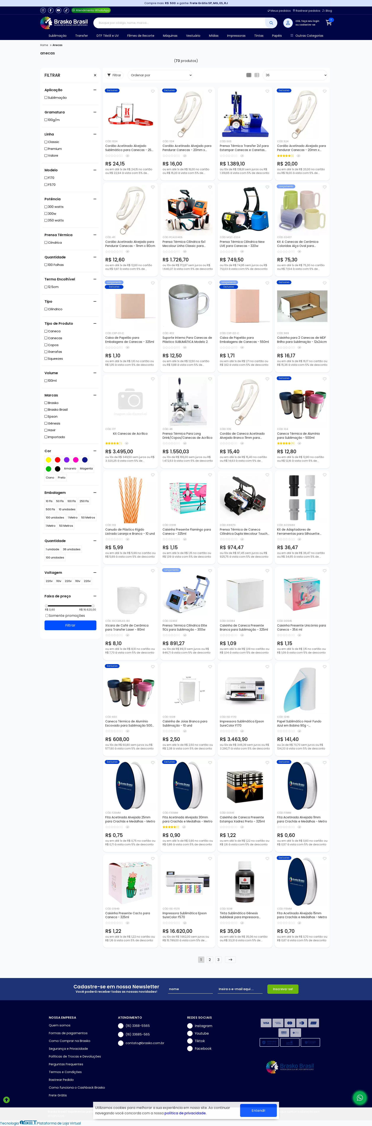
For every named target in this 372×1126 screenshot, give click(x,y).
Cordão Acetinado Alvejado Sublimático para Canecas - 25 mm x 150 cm (128, 148)
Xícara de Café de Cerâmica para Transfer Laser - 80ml (126, 627)
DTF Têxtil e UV (108, 35)
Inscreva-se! (283, 989)
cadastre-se (307, 24)
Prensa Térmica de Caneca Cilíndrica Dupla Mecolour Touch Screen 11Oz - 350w (243, 532)
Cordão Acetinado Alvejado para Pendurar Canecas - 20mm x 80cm (187, 148)
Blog (327, 11)
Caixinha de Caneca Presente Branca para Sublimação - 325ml (244, 627)
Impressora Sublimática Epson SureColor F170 (242, 723)
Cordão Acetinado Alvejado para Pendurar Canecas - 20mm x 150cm (301, 148)
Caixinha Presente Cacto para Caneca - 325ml (127, 915)
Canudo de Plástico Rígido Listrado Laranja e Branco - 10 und (130, 532)
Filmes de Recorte (140, 35)
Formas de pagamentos (68, 1033)
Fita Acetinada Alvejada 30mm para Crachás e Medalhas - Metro (187, 819)
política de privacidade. (185, 1113)
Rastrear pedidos (306, 11)
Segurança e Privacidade (68, 1048)
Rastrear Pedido (61, 1080)
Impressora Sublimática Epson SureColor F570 (185, 915)
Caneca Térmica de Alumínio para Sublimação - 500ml (298, 436)
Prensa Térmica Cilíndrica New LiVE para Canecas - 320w (242, 244)
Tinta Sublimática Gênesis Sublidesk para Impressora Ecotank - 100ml (239, 915)
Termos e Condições (65, 1072)
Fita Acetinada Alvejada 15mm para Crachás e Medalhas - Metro (302, 915)
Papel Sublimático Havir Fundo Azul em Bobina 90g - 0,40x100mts (299, 723)
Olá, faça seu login (307, 21)
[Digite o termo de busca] (179, 22)
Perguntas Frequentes (66, 1064)
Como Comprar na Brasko (69, 1041)
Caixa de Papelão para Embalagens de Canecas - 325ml (129, 340)
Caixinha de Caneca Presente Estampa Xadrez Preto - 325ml (242, 819)
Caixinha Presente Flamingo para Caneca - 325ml (187, 532)
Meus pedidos (279, 11)
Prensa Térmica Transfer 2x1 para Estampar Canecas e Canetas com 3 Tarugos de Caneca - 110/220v (244, 148)
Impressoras (236, 35)
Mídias (214, 35)
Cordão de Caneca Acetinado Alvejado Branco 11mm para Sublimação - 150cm (242, 436)
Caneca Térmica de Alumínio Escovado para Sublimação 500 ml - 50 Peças (128, 723)
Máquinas (170, 35)
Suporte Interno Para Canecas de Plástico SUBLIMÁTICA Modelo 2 (187, 340)
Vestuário (193, 35)
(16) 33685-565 (134, 1034)
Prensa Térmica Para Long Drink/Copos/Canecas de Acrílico (187, 436)
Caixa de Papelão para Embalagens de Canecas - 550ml (244, 340)
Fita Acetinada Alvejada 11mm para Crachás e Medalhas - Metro (302, 819)
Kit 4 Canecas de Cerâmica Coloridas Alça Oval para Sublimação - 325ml (297, 244)
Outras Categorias (307, 35)
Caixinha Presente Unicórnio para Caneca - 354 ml (301, 627)
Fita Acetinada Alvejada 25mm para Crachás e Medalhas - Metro (130, 819)
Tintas (258, 35)
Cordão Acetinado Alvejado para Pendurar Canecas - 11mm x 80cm (130, 244)
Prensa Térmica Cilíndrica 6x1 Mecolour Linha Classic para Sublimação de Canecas (184, 244)
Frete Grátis (58, 1095)
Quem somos (59, 1025)
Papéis (277, 35)
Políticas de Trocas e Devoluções (75, 1056)
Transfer (81, 35)
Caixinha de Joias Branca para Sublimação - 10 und (185, 723)
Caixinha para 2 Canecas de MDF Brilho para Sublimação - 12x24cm (302, 340)
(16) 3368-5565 (134, 1026)
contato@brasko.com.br (141, 1043)
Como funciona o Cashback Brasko (77, 1087)
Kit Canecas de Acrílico (130, 434)
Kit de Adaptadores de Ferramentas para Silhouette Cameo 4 (298, 532)
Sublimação (58, 35)
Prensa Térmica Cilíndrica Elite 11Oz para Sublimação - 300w (185, 627)
